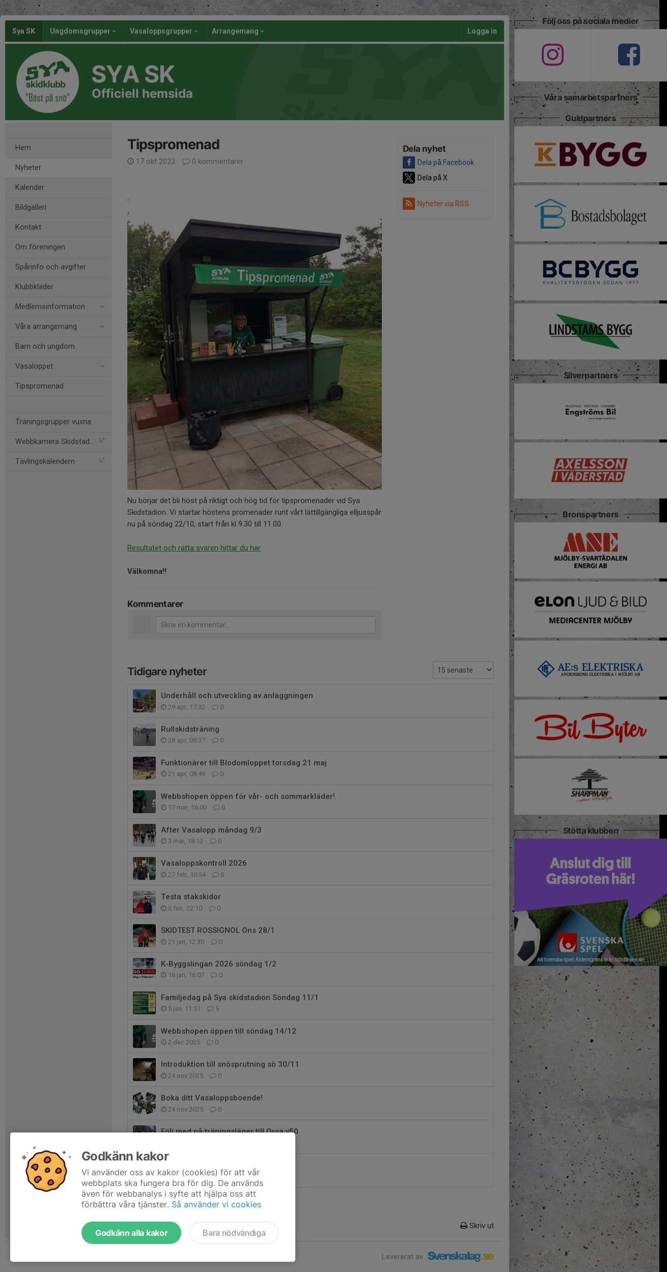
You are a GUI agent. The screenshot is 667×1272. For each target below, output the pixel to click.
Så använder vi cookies (216, 1204)
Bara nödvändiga (234, 1233)
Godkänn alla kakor (131, 1233)
